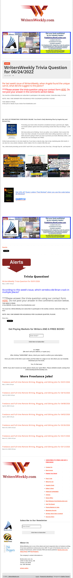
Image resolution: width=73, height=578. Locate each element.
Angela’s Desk (50, 485)
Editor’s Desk (50, 488)
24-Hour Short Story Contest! (54, 513)
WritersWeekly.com (13, 576)
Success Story (50, 516)
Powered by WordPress (46, 576)
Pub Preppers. (34, 551)
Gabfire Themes (65, 576)
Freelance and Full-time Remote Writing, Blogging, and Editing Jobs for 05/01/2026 (36, 382)
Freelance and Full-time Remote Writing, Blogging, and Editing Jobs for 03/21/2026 (36, 436)
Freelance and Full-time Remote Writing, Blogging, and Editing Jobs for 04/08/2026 (36, 403)
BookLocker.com (63, 549)
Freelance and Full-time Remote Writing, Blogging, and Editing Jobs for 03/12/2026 (36, 447)
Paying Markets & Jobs (52, 507)
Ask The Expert (50, 504)
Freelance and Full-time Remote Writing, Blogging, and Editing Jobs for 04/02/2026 (36, 414)
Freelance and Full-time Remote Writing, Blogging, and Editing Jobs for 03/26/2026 (36, 425)
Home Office (49, 498)
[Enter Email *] (36, 335)
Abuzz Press (23, 551)
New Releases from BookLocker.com (56, 501)
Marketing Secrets (51, 510)
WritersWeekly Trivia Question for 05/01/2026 (21, 281)
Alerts (7, 63)
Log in (37, 576)
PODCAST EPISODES (52, 491)
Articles (48, 494)
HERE (63, 89)
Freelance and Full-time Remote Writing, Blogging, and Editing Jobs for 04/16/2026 (36, 393)
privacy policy (24, 568)
